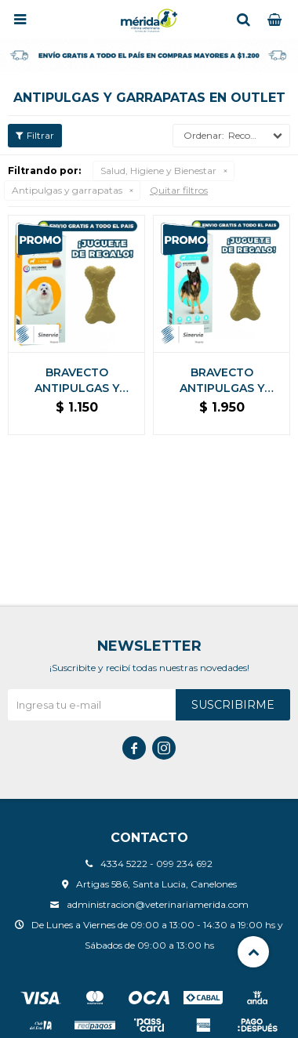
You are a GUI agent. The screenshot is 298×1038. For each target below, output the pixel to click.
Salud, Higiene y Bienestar (158, 170)
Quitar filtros (179, 190)
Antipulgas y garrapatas (67, 190)
